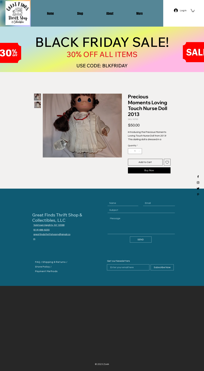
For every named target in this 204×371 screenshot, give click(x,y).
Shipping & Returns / (54, 262)
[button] (193, 10)
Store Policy (43, 267)
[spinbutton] (135, 151)
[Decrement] (130, 151)
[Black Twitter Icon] (198, 188)
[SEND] (141, 239)
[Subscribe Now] (162, 267)
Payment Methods (46, 271)
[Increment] (139, 151)
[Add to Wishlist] (167, 162)
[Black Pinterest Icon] (198, 194)
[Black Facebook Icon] (198, 176)
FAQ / (39, 262)
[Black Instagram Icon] (198, 182)
